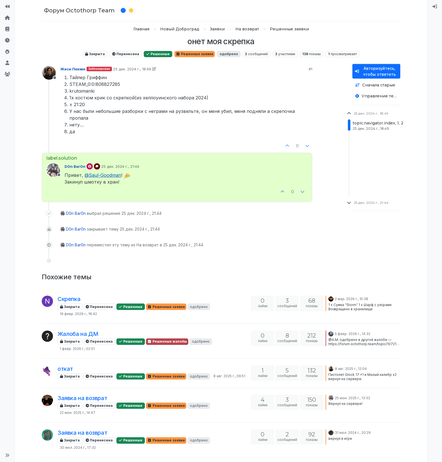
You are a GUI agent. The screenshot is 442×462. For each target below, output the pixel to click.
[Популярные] (7, 51)
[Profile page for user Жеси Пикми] (49, 73)
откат (65, 368)
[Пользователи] (7, 63)
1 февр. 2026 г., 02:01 (77, 349)
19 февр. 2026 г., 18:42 (78, 314)
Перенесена (125, 54)
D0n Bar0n (75, 166)
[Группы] (7, 74)
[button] (7, 455)
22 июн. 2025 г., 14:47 (77, 412)
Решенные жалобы (167, 341)
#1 (310, 69)
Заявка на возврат (82, 398)
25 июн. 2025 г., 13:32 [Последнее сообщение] (352, 398)
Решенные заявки (194, 54)
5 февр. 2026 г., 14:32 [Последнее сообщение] (352, 334)
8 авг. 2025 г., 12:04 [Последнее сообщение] (351, 369)
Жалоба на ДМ (78, 334)
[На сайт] (7, 6)
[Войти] (435, 6)
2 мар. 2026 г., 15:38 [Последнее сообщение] (351, 299)
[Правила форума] (7, 29)
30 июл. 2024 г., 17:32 (78, 447)
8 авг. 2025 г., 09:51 (229, 376)
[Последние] (7, 40)
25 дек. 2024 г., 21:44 (120, 166)
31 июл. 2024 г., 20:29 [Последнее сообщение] (353, 432)
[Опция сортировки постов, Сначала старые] (376, 85)
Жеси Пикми (72, 69)
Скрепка (69, 299)
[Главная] (7, 18)
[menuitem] (435, 6)
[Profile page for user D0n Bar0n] (53, 170)
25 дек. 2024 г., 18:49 (132, 69)
